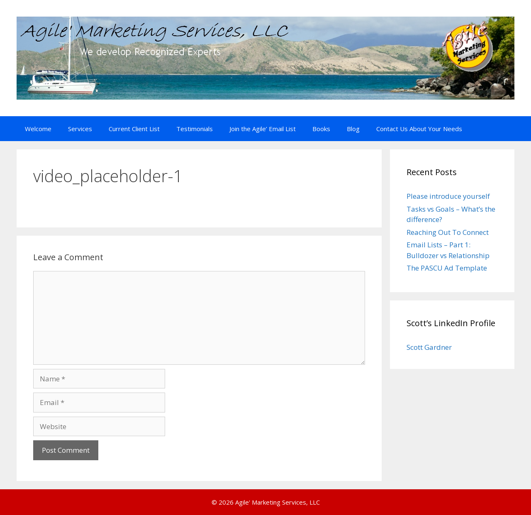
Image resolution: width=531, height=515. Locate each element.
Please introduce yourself (448, 196)
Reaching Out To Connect (448, 232)
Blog (353, 128)
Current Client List (134, 128)
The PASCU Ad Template (447, 268)
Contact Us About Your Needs (419, 128)
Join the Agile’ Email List (262, 128)
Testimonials (194, 128)
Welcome (38, 128)
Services (80, 128)
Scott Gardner (429, 347)
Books (321, 128)
